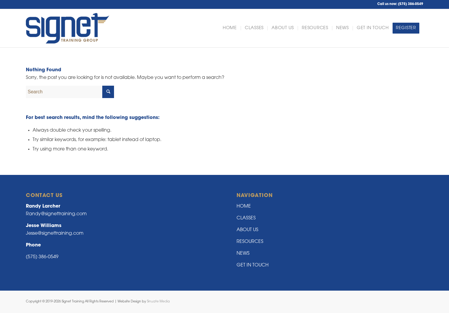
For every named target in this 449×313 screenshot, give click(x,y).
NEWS (243, 253)
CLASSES (246, 218)
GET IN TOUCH (253, 265)
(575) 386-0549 (410, 4)
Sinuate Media (158, 301)
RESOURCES (250, 241)
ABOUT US (247, 230)
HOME (244, 206)
